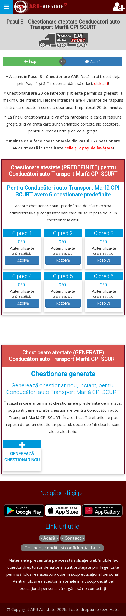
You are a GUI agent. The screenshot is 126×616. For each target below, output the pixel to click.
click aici (101, 83)
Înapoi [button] (31, 61)
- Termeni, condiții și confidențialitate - (62, 548)
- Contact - (73, 538)
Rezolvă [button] (22, 260)
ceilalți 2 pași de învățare (88, 148)
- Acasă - (49, 538)
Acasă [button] (93, 61)
